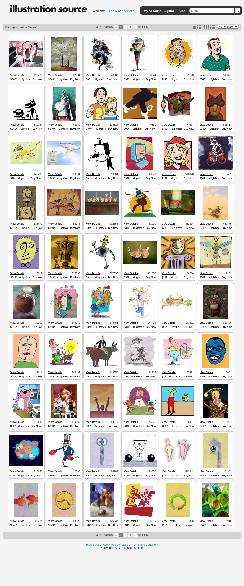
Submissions (93, 544)
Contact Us (123, 544)
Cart (182, 11)
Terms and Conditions (145, 544)
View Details (17, 75)
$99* (88, 79)
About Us (108, 544)
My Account (152, 11)
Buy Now (37, 79)
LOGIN (113, 11)
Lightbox (170, 11)
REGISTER (128, 11)
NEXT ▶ (142, 27)
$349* (13, 79)
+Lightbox (24, 79)
